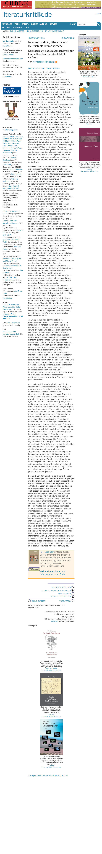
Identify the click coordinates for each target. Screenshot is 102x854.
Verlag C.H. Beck (89, 77)
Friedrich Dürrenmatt (10, 151)
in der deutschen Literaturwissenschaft (11, 332)
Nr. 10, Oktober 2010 (35, 31)
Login (27, 27)
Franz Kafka (7, 298)
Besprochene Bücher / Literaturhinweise (43, 68)
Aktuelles (7, 24)
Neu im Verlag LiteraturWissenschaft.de (51, 669)
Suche (73, 24)
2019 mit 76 (7, 235)
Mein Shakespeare (10, 146)
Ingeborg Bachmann (10, 180)
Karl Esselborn (47, 551)
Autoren (44, 24)
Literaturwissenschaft (54, 31)
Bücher (34, 24)
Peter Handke (16, 174)
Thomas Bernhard (10, 158)
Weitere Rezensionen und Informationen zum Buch (53, 573)
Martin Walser (10, 141)
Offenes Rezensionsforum (13, 59)
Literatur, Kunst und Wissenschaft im (12, 306)
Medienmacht (8, 54)
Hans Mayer (7, 46)
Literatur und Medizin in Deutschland (12, 266)
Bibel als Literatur (13, 323)
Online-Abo (7, 76)
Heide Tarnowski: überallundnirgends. (10, 222)
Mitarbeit (7, 27)
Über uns (17, 27)
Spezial (25, 24)
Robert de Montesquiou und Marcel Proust (12, 259)
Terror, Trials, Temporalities (10, 278)
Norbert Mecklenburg (43, 61)
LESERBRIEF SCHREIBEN (63, 587)
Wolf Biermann (13, 143)
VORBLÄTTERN (67, 38)
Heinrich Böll (7, 138)
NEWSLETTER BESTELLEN (62, 596)
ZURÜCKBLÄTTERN (36, 38)
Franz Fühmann (16, 169)
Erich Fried (7, 164)
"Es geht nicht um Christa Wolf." (11, 239)
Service (53, 24)
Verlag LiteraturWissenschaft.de (51, 715)
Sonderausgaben (10, 130)
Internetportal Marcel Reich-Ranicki (11, 187)
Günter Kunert (8, 136)
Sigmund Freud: (13, 316)
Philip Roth (19, 136)
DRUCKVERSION (66, 593)
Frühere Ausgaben (17, 31)
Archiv (17, 24)
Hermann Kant (8, 148)
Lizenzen (54, 621)
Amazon (89, 124)
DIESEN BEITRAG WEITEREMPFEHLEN (58, 590)
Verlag (98, 13)
